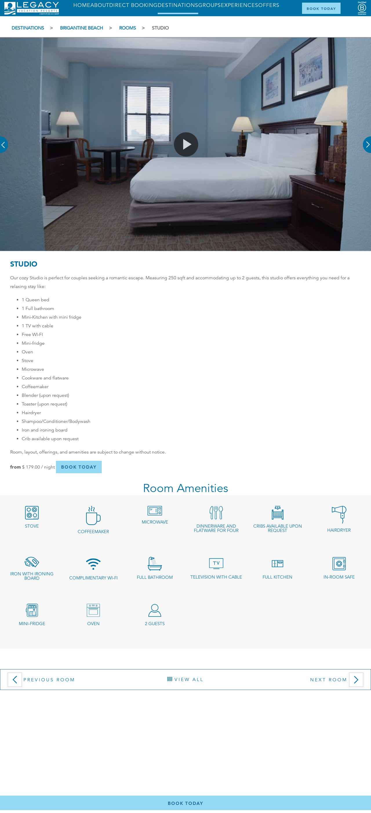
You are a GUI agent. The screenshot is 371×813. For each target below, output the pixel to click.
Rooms (127, 28)
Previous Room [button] (49, 680)
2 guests (155, 623)
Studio (160, 28)
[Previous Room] (55, 681)
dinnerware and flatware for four (216, 528)
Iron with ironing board (32, 576)
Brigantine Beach (81, 28)
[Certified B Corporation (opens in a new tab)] (362, 8)
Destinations (28, 28)
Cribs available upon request (277, 528)
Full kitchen (277, 577)
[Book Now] (321, 8)
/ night (38, 467)
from (15, 467)
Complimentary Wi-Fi (93, 578)
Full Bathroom (155, 577)
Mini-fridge (32, 623)
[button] (4, 140)
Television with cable (216, 577)
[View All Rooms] (185, 679)
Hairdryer (339, 530)
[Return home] (31, 13)
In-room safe (339, 577)
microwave (155, 522)
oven (93, 623)
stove (32, 526)
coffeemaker (93, 531)
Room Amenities (185, 488)
